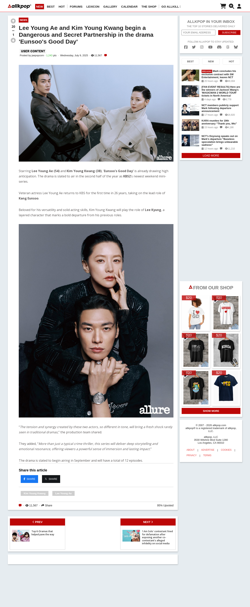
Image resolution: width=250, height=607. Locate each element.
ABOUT (191, 450)
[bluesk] (236, 47)
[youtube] (210, 47)
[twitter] (194, 47)
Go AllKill (171, 6)
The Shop (148, 6)
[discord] (219, 47)
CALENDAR (129, 6)
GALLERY (110, 6)
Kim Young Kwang (35, 493)
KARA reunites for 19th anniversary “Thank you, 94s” (219, 122)
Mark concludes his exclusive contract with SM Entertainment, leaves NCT (219, 74)
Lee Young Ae (63, 493)
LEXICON (92, 6)
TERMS (207, 455)
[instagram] (202, 47)
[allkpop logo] (19, 6)
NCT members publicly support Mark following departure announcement (220, 108)
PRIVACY (192, 455)
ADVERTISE (207, 450)
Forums (76, 6)
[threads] (227, 47)
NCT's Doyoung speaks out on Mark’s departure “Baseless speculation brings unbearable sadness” (220, 140)
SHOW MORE (211, 410)
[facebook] (186, 47)
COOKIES (226, 450)
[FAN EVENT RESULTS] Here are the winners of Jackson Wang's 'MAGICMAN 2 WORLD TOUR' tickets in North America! (221, 91)
